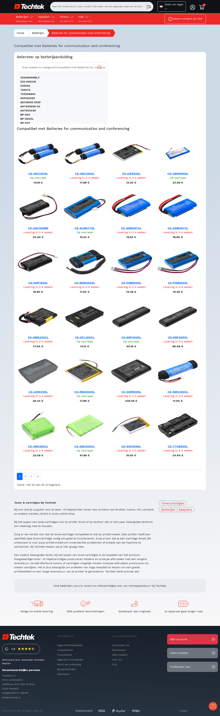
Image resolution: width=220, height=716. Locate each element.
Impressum (63, 674)
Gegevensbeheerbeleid (69, 645)
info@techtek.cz (11, 697)
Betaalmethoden (66, 669)
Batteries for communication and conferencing (81, 33)
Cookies (183, 710)
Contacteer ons (120, 645)
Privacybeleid (64, 654)
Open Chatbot (120, 654)
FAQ (114, 664)
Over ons (117, 659)
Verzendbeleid (65, 650)
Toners (66, 18)
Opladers (46, 18)
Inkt (85, 18)
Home (20, 33)
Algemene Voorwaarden (70, 659)
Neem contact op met (185, 19)
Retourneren (119, 650)
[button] (171, 6)
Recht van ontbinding (69, 664)
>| (37, 476)
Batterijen (24, 18)
